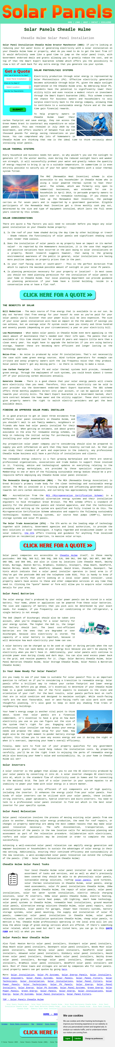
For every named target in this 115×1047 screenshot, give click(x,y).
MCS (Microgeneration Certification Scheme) (74, 495)
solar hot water (34, 893)
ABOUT (85, 22)
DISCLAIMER (106, 22)
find (12, 943)
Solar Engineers (13, 978)
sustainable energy (70, 105)
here (64, 969)
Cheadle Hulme (69, 555)
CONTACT (94, 22)
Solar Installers (100, 975)
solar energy (81, 76)
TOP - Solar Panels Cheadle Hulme (23, 999)
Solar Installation (22, 975)
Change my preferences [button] (94, 1038)
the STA (29, 533)
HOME (70, 22)
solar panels (24, 143)
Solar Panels (64, 978)
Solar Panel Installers (50, 994)
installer (56, 802)
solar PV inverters (29, 896)
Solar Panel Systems (39, 978)
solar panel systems (15, 902)
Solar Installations (60, 981)
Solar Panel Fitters (89, 978)
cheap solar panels (95, 918)
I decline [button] (78, 1038)
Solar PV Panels (61, 984)
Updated (39, 1024)
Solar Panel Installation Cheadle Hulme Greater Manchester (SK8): (44, 45)
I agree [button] (67, 1038)
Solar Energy (84, 984)
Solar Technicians (35, 984)
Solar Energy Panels (74, 975)
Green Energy (95, 988)
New (32, 1024)
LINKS (77, 22)
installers (38, 419)
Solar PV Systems (48, 975)
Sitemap (4, 1024)
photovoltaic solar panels (94, 877)
